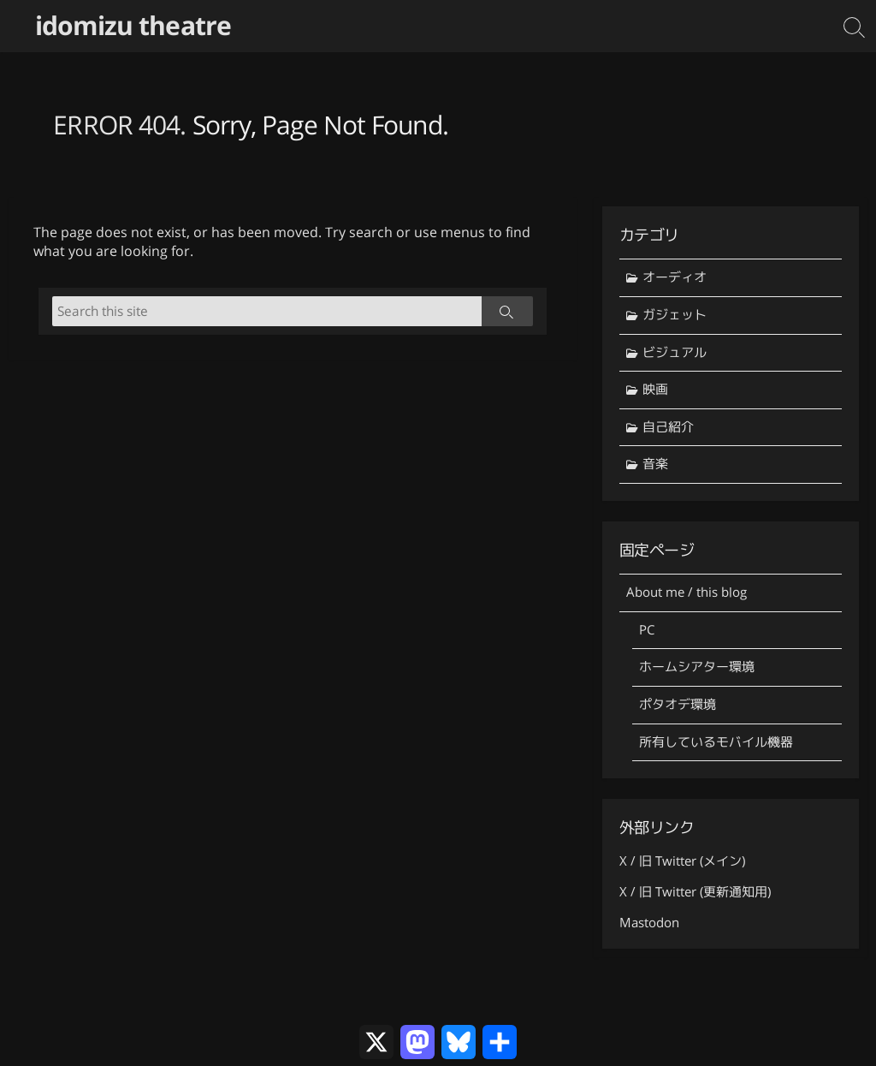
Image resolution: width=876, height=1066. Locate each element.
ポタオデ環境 (677, 704)
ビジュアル (674, 352)
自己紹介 (668, 427)
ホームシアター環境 (697, 667)
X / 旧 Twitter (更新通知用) (695, 892)
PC (646, 630)
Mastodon (649, 923)
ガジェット (674, 315)
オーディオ (674, 277)
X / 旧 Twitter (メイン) (682, 861)
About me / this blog (686, 592)
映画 (655, 389)
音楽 (655, 464)
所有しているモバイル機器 (716, 742)
